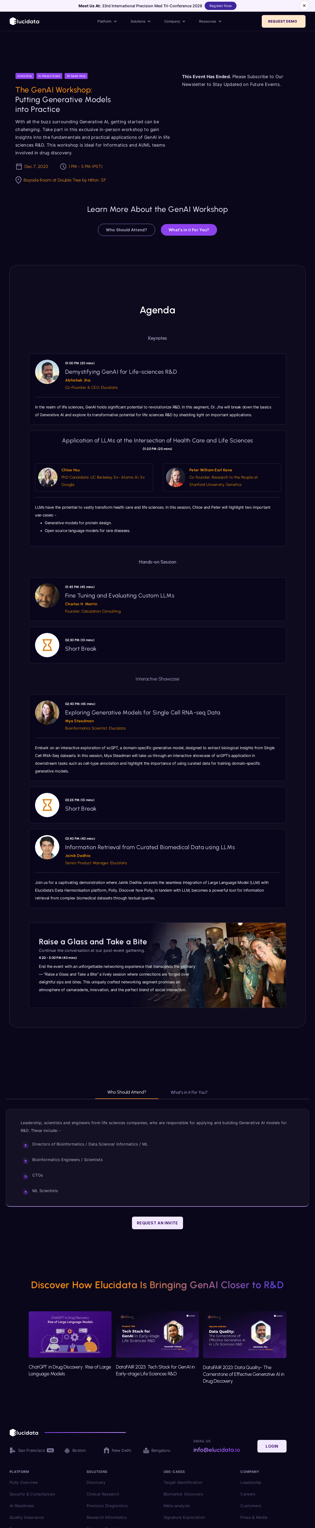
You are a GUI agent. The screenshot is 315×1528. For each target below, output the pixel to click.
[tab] (126, 1094)
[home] (24, 21)
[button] (107, 21)
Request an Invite (157, 1223)
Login (272, 1446)
